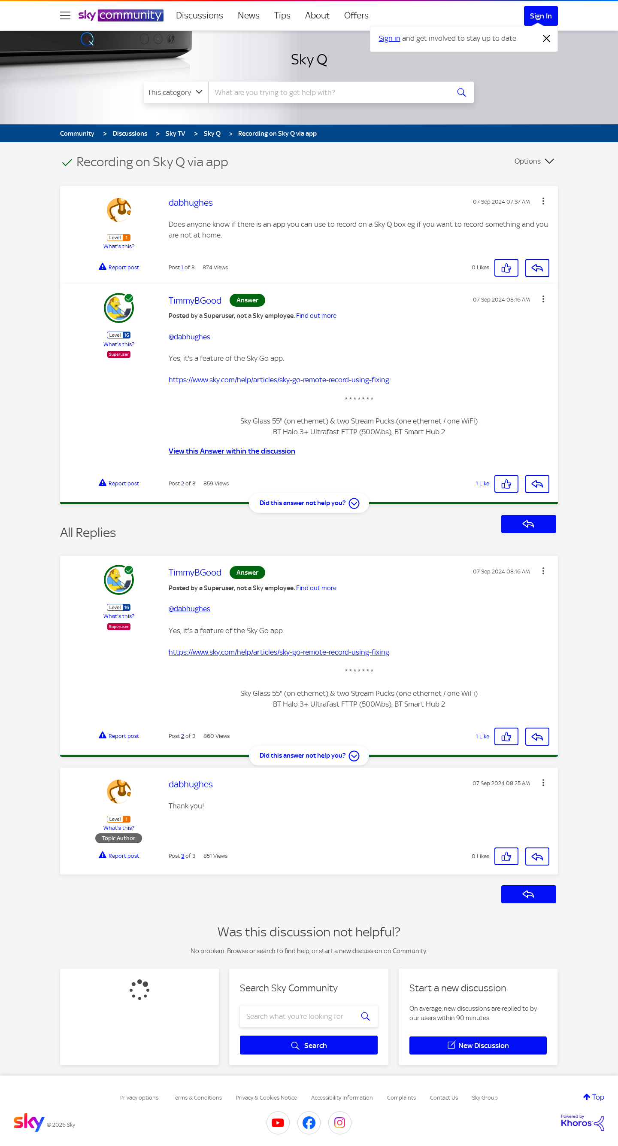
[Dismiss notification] (547, 39)
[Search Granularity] (176, 92)
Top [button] (598, 1097)
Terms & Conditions (197, 1097)
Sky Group (485, 1097)
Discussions (199, 15)
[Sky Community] (121, 15)
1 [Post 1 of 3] (182, 267)
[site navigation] (65, 15)
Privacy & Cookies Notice (266, 1097)
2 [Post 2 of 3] (182, 483)
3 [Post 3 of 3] (182, 856)
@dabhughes (189, 336)
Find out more (316, 316)
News (249, 15)
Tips (282, 15)
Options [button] (528, 161)
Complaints (401, 1097)
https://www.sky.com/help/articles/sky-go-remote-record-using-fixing (279, 379)
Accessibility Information (342, 1097)
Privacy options (139, 1097)
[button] (543, 201)
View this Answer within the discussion (232, 451)
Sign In (541, 16)
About (317, 15)
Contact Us (444, 1097)
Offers (356, 15)
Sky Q (309, 59)
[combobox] (328, 92)
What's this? (118, 246)
